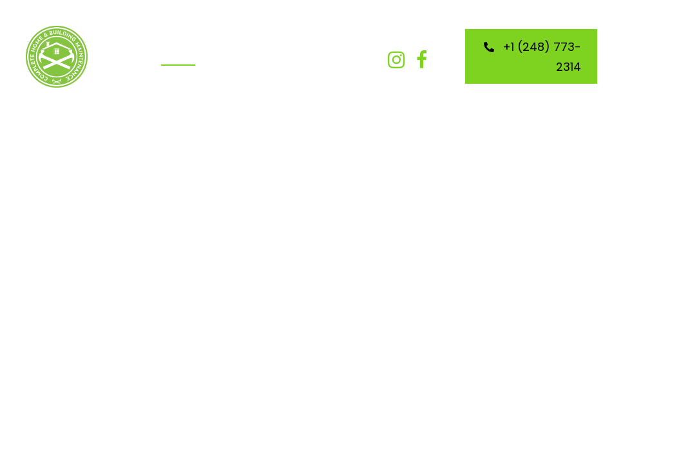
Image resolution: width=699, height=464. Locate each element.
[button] (396, 60)
